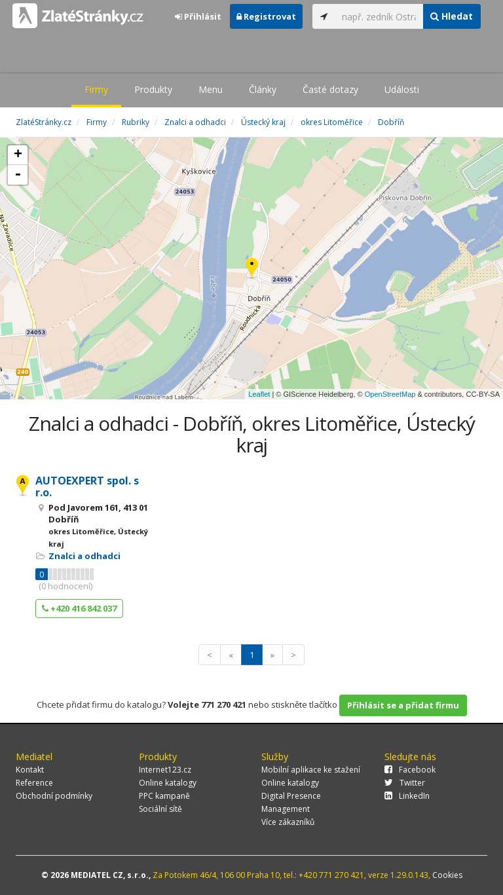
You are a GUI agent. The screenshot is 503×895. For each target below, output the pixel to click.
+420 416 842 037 (79, 608)
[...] (379, 16)
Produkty (153, 89)
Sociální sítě (160, 808)
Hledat (451, 16)
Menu (210, 89)
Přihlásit (198, 16)
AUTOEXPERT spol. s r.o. (87, 486)
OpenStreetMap (390, 394)
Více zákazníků (287, 822)
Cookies (447, 875)
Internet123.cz (165, 769)
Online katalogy (167, 782)
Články (262, 89)
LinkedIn (407, 795)
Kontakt (30, 769)
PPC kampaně (164, 795)
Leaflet (259, 394)
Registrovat (266, 16)
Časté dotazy (330, 89)
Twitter (404, 782)
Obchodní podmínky (54, 795)
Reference (34, 782)
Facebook (410, 769)
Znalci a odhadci (84, 556)
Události (401, 89)
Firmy (96, 89)
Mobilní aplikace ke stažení (310, 769)
